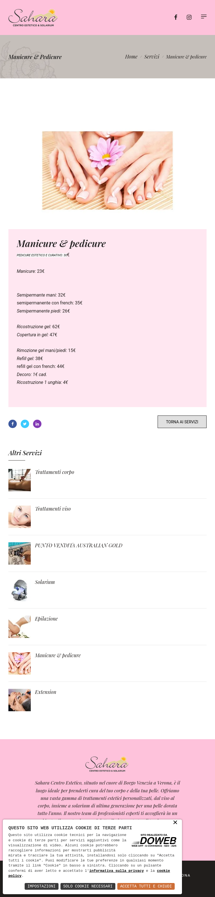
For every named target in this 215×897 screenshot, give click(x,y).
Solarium (45, 582)
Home (131, 56)
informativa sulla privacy (116, 870)
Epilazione (46, 618)
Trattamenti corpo (54, 472)
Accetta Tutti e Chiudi (146, 886)
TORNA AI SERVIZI (182, 422)
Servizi (151, 56)
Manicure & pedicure (58, 655)
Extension (45, 692)
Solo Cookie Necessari (88, 886)
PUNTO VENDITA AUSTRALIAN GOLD (78, 545)
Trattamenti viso (53, 508)
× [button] (175, 822)
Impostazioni (41, 886)
